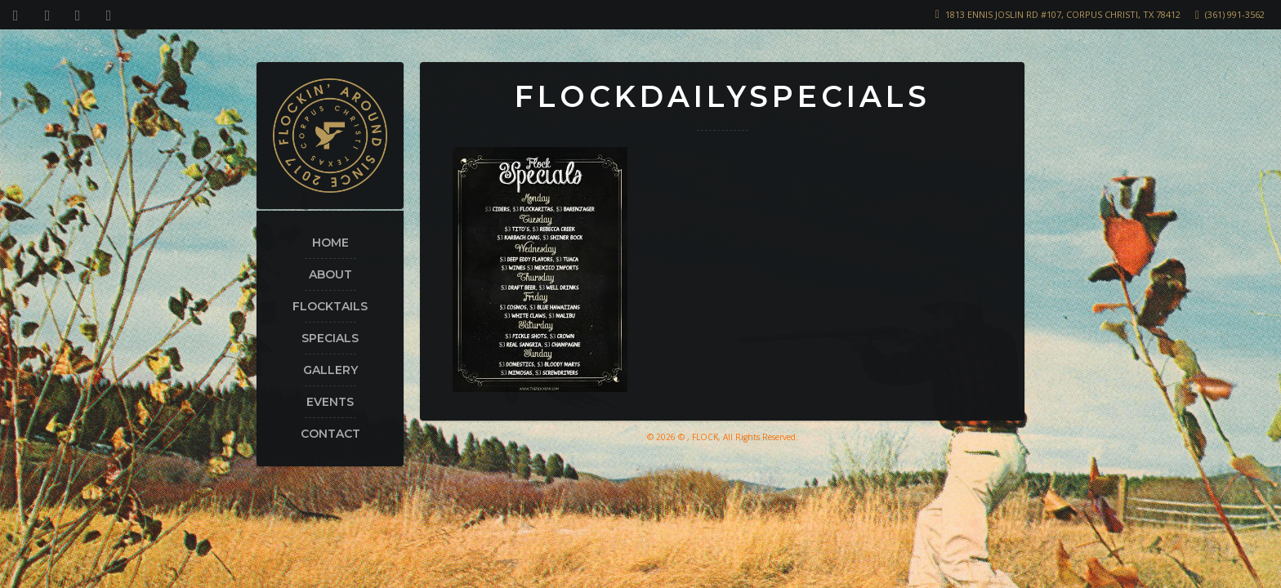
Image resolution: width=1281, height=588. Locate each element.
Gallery (330, 370)
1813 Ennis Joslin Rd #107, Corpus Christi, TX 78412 (1063, 14)
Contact (330, 433)
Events (330, 401)
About (330, 274)
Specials (330, 338)
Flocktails (330, 306)
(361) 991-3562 (1235, 14)
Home (330, 242)
